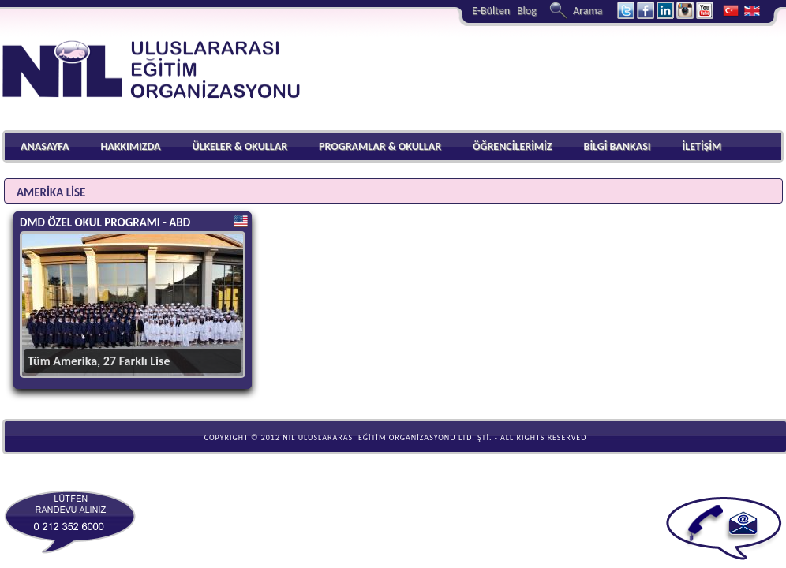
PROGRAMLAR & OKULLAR (380, 146)
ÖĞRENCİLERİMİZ (512, 146)
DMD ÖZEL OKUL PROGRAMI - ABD (105, 222)
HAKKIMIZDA (130, 146)
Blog (527, 10)
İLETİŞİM (701, 146)
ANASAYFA (45, 146)
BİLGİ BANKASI (617, 146)
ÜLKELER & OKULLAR (239, 146)
